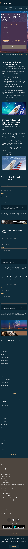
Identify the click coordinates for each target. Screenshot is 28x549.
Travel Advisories (4, 466)
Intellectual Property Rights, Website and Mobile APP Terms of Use (12, 485)
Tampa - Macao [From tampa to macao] (4, 363)
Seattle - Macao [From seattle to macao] (4, 354)
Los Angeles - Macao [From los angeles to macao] (5, 345)
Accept (14, 546)
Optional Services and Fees (7, 513)
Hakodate (3, 449)
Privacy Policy (4, 542)
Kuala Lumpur (4, 424)
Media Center (4, 464)
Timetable (6, 8)
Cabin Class (3, 199)
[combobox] (14, 185)
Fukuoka (3, 443)
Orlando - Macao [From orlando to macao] (4, 360)
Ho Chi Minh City (4, 405)
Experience (19, 8)
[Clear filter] (26, 184)
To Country (4, 532)
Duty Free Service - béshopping (9, 498)
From (4, 31)
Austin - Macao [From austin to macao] (4, 373)
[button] (16, 25)
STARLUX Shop (5, 502)
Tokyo (2, 427)
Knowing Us (3, 462)
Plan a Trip (2, 8)
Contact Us (3, 507)
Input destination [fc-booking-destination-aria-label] (6, 37)
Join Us (3, 469)
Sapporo (3, 437)
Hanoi (2, 446)
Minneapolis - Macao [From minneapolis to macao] (5, 379)
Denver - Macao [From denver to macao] (4, 351)
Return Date (17, 40)
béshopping (17, 2)
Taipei (2, 408)
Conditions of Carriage (6, 476)
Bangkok (3, 412)
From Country (14, 533)
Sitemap (3, 471)
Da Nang (3, 440)
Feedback (3, 511)
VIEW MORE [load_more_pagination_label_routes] (14, 393)
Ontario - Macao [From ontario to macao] (4, 388)
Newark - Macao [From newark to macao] (4, 382)
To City (8, 532)
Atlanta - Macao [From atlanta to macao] (4, 366)
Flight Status (10, 8)
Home (2, 54)
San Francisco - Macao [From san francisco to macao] (6, 348)
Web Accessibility (4, 490)
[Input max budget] (14, 196)
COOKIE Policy (4, 480)
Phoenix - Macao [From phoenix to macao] (4, 385)
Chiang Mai (3, 421)
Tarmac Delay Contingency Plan (8, 488)
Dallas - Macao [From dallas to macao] (4, 376)
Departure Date (6, 40)
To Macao (14, 54)
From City (24, 532)
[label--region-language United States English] (25, 2)
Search (14, 46)
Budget (2, 193)
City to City (13, 532)
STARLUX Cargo (5, 496)
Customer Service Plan (6, 482)
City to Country (19, 532)
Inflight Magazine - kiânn (7, 500)
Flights (7, 54)
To (1, 187)
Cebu (2, 430)
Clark (2, 433)
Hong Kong (3, 418)
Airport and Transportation (7, 509)
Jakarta (2, 415)
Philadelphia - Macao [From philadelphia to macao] (5, 370)
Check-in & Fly (14, 8)
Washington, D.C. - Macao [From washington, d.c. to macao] (6, 357)
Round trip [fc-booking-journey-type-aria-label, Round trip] (5, 24)
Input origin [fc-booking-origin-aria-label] (5, 32)
